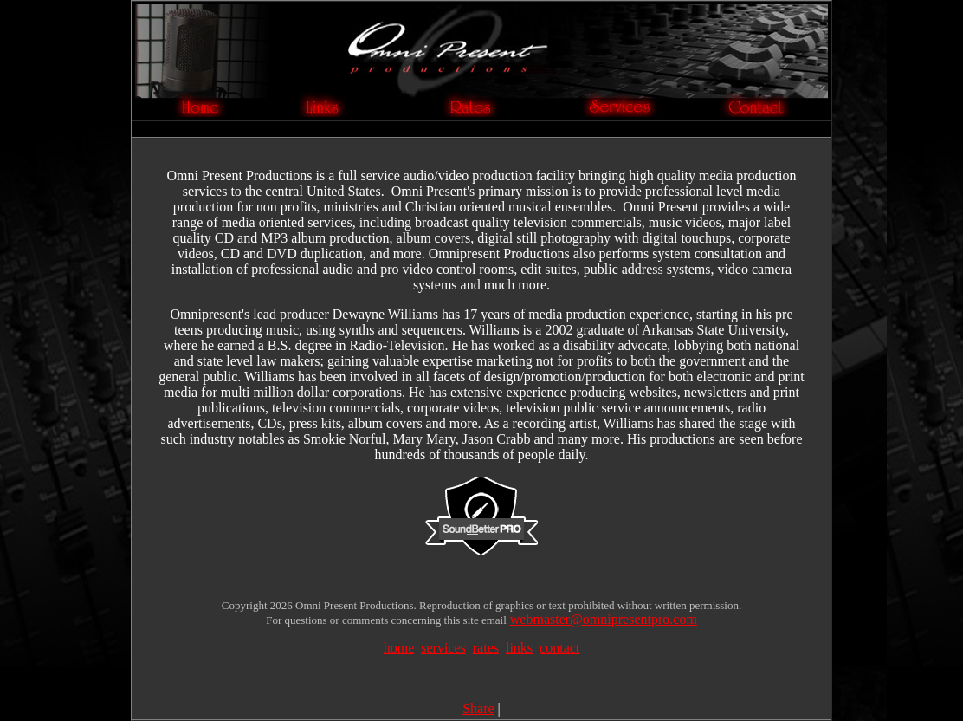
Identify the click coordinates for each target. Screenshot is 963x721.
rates (486, 647)
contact (559, 647)
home (399, 647)
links (519, 647)
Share (478, 708)
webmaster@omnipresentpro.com (603, 619)
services (443, 647)
